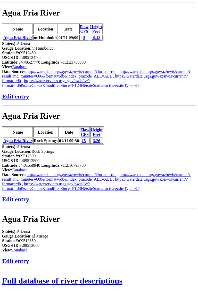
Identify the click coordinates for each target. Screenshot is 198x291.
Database (19, 67)
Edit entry (15, 96)
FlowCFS (84, 29)
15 (84, 141)
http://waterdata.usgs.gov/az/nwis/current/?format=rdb (71, 71)
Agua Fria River (31, 12)
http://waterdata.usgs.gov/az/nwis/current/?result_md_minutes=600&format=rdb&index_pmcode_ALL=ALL (96, 73)
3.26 (96, 141)
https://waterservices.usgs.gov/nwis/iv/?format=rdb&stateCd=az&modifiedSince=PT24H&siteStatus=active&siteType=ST (70, 83)
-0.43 (96, 37)
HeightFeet (96, 29)
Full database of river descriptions (62, 280)
